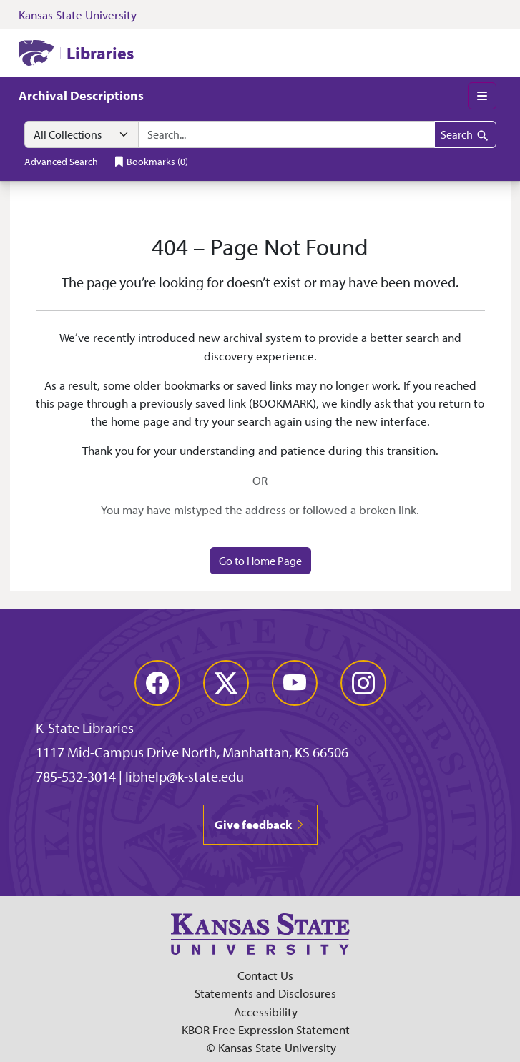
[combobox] (286, 134)
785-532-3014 (76, 776)
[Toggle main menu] (482, 95)
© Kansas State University (271, 1047)
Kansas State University (78, 14)
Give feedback (260, 824)
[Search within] (81, 134)
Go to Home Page (260, 561)
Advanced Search (61, 161)
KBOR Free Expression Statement (266, 1029)
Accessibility (266, 1011)
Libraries (100, 53)
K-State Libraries (85, 728)
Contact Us (265, 975)
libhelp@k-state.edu (184, 776)
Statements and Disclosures (265, 992)
